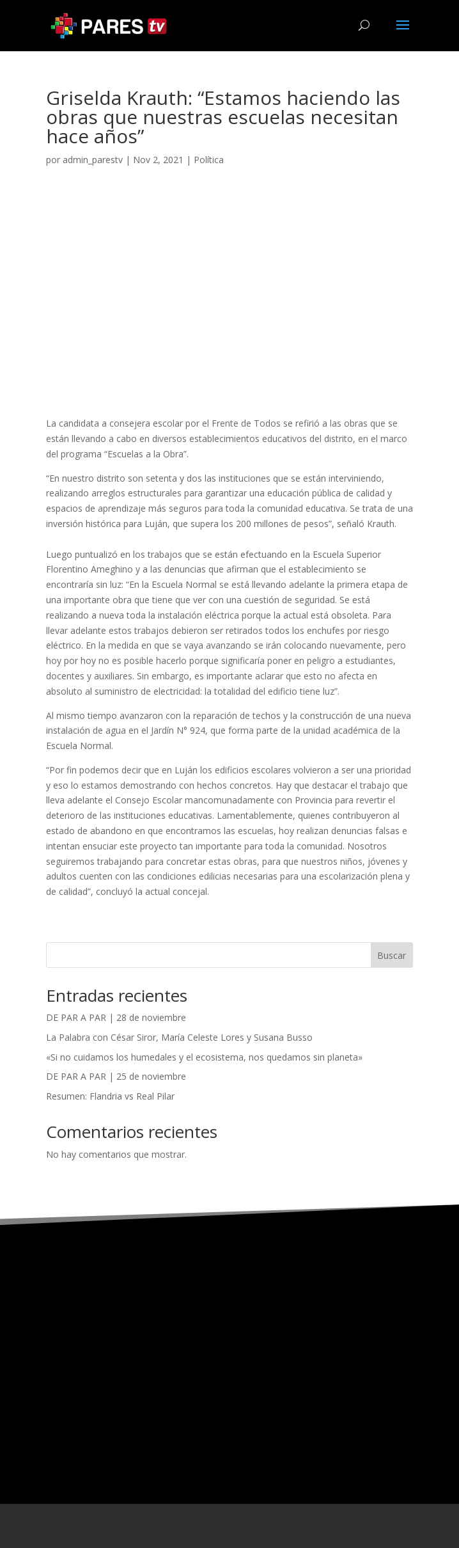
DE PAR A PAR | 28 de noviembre (116, 1017)
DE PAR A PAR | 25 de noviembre (116, 1076)
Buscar (391, 955)
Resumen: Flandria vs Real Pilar (110, 1096)
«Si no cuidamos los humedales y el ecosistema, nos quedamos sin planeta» (204, 1057)
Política (209, 160)
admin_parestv (93, 160)
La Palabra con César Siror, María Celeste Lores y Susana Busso (179, 1037)
